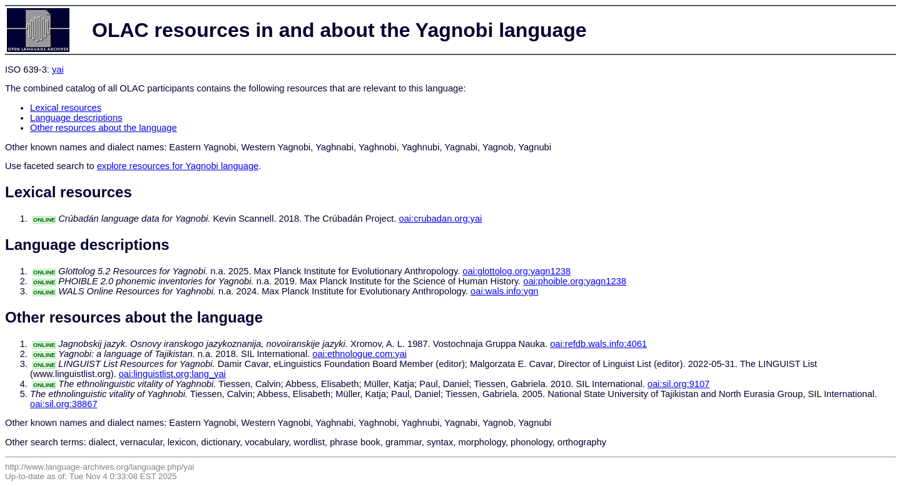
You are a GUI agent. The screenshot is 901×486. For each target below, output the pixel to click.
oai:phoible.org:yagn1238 (574, 281)
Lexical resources (65, 108)
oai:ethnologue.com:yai (359, 354)
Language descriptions (76, 118)
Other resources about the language (103, 128)
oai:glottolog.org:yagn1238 (516, 271)
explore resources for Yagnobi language (178, 166)
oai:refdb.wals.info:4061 (598, 344)
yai (58, 70)
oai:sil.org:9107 (679, 384)
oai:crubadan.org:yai (440, 219)
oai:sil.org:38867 (64, 404)
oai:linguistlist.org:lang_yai (172, 374)
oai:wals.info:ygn (504, 291)
